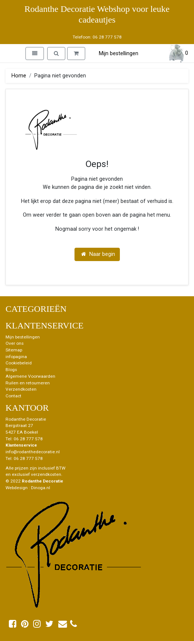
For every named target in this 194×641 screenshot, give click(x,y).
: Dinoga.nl (39, 487)
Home (18, 76)
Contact (13, 395)
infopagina (16, 356)
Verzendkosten (21, 389)
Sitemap (14, 350)
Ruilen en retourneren (28, 382)
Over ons (15, 343)
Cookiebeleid (19, 362)
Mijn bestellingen (118, 53)
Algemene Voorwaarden (30, 376)
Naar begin (98, 254)
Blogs (11, 369)
